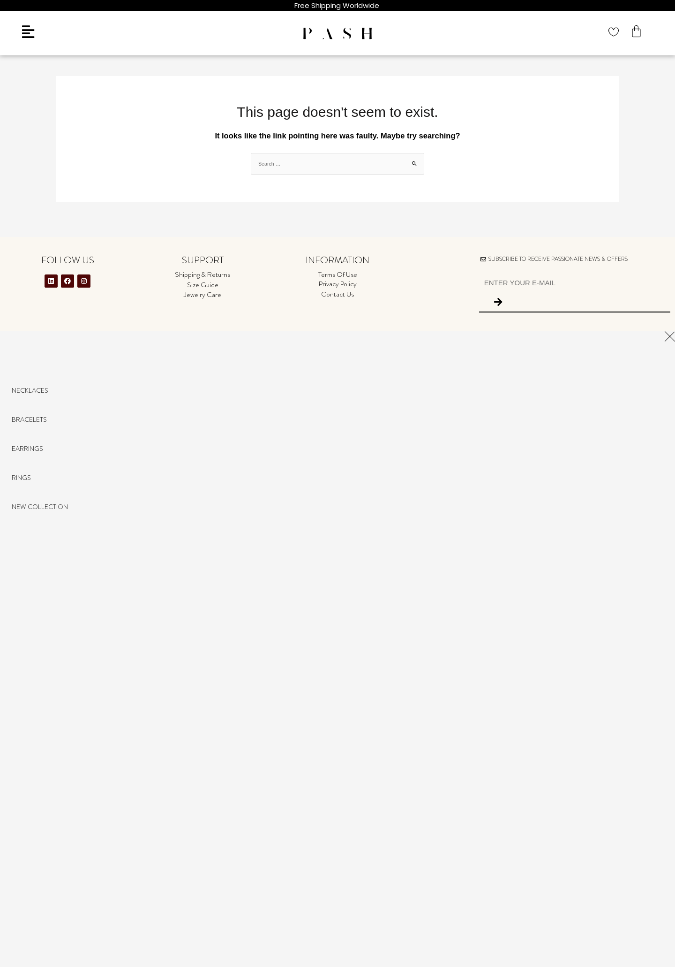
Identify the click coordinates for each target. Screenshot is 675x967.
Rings (21, 477)
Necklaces (30, 390)
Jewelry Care (202, 294)
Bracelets (29, 419)
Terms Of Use (337, 274)
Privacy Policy (338, 284)
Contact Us (337, 294)
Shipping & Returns (202, 274)
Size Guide (202, 285)
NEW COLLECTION (40, 506)
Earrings (27, 448)
